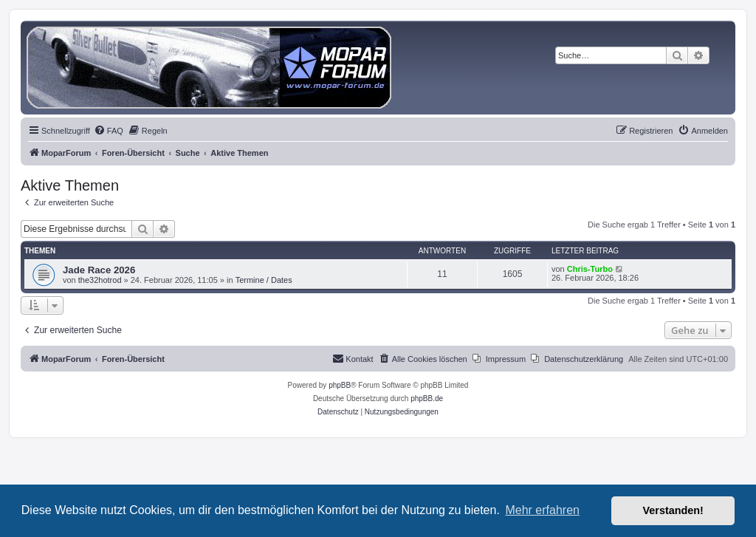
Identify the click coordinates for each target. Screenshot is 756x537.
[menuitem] (108, 131)
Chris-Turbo (590, 268)
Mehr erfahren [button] (542, 510)
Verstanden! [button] (673, 510)
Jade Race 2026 (99, 270)
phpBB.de (426, 398)
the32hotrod (100, 280)
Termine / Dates (264, 280)
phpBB (340, 385)
